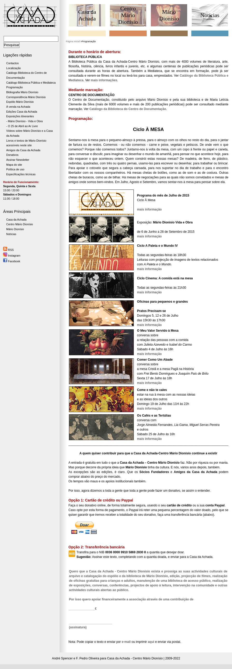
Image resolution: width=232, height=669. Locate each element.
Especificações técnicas (21, 174)
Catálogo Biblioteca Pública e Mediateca (31, 82)
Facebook (11, 261)
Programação (14, 87)
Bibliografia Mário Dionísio (22, 92)
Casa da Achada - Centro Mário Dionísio (135, 658)
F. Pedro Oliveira (87, 658)
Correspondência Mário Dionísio (26, 97)
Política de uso (15, 169)
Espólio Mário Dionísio (20, 101)
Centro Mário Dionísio (19, 224)
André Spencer (62, 658)
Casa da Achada (16, 219)
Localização (13, 68)
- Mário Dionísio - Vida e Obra (24, 121)
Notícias (11, 234)
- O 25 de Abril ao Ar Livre (22, 126)
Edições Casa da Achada (21, 111)
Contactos (12, 63)
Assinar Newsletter (17, 159)
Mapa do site (14, 164)
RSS (8, 249)
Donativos (12, 154)
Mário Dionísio (15, 229)
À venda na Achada (18, 106)
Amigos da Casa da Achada (23, 150)
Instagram (11, 255)
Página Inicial (73, 41)
